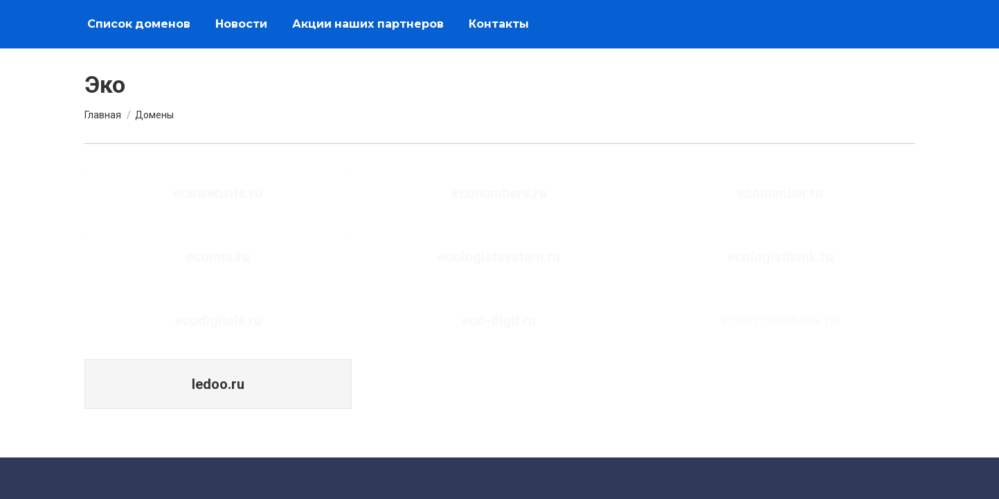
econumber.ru (780, 193)
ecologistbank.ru (780, 256)
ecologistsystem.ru (499, 256)
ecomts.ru (218, 256)
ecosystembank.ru (779, 320)
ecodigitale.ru (218, 320)
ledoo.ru (218, 384)
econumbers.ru (499, 193)
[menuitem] (138, 24)
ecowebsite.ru (217, 193)
